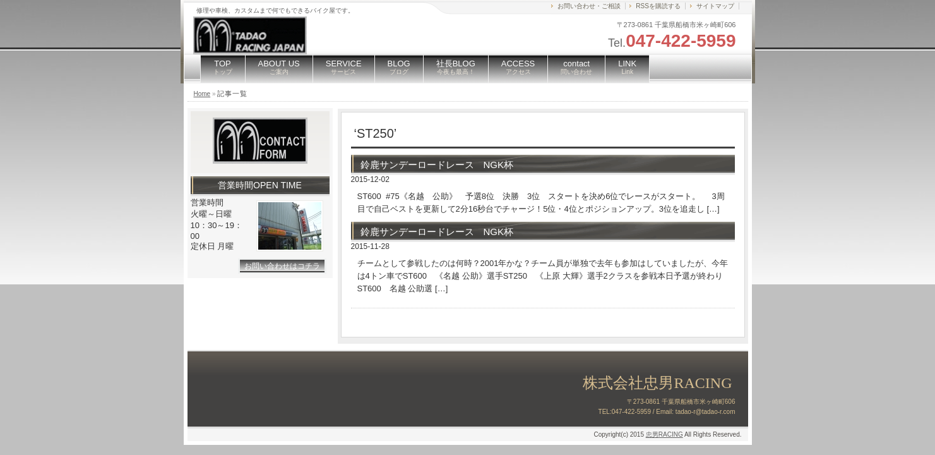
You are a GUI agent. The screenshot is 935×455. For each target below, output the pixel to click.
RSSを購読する (658, 6)
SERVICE (344, 67)
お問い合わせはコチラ (282, 266)
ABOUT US (279, 67)
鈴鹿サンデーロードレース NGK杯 (437, 164)
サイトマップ (715, 6)
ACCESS (518, 67)
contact (576, 67)
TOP (222, 67)
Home (202, 93)
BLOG (399, 67)
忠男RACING (664, 434)
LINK (627, 67)
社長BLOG (455, 67)
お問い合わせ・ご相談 (589, 6)
